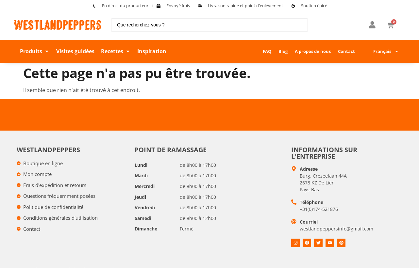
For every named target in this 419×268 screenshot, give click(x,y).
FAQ (267, 51)
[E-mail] (293, 221)
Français (386, 51)
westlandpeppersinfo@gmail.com (336, 229)
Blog (283, 51)
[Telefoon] (293, 202)
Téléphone (311, 202)
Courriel (309, 222)
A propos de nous (313, 51)
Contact (346, 51)
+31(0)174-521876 (319, 209)
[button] (35, 51)
